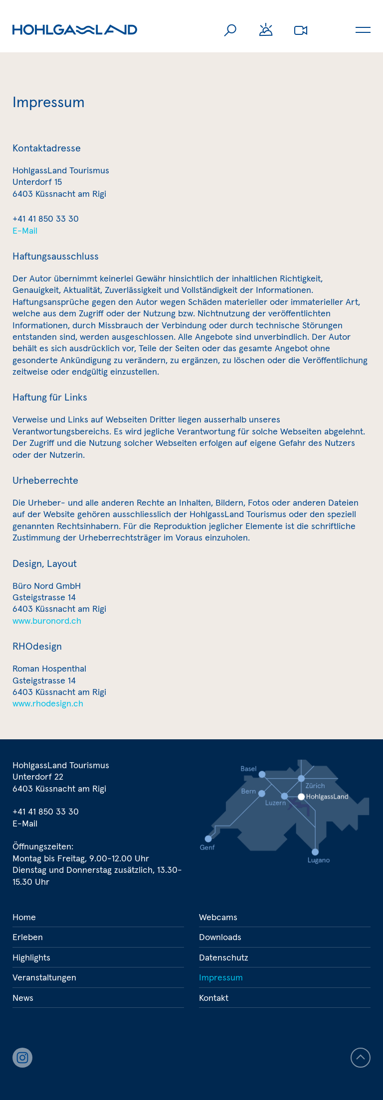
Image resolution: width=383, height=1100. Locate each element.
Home (24, 917)
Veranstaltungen (44, 977)
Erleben (27, 937)
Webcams (301, 30)
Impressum (221, 977)
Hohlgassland (74, 29)
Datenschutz (223, 957)
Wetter (266, 30)
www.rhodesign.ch (47, 703)
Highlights (31, 957)
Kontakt (213, 997)
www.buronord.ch (46, 620)
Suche (231, 30)
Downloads (220, 937)
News (22, 997)
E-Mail (24, 230)
